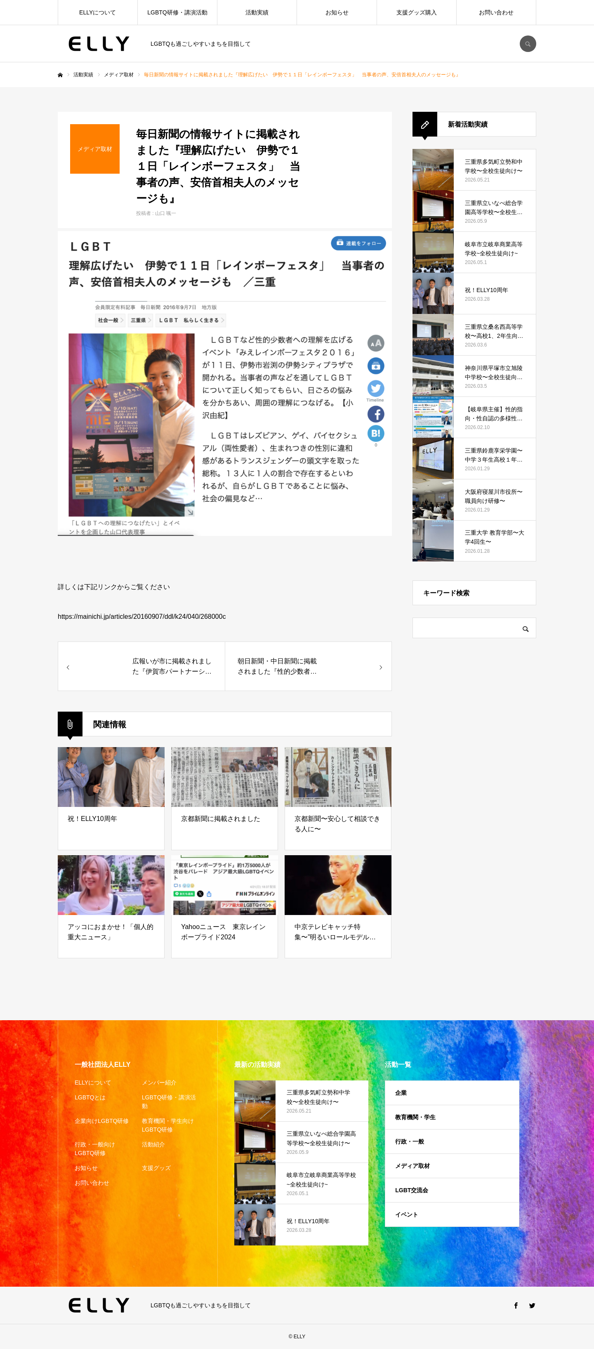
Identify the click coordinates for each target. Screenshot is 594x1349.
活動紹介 (153, 1144)
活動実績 (257, 12)
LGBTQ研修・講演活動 (177, 12)
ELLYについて (97, 12)
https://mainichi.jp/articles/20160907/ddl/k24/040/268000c (142, 616)
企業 (401, 1093)
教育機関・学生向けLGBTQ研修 (168, 1125)
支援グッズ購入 (416, 12)
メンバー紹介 (159, 1082)
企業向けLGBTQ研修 (102, 1121)
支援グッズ (156, 1168)
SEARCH (528, 43)
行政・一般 (409, 1141)
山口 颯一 (165, 213)
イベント (406, 1214)
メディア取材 (412, 1166)
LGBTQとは (90, 1097)
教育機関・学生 (415, 1117)
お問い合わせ (496, 12)
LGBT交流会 (411, 1190)
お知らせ (337, 12)
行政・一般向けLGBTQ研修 (95, 1148)
